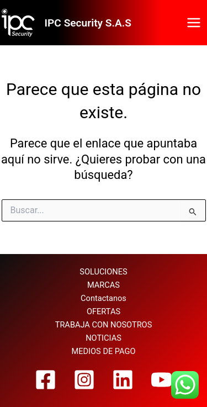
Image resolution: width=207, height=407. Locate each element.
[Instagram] (84, 379)
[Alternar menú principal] (194, 22)
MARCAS (103, 285)
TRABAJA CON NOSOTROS (103, 325)
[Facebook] (45, 379)
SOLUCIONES (103, 272)
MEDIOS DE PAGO (104, 351)
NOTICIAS (103, 338)
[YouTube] (161, 379)
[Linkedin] (123, 379)
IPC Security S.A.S (88, 23)
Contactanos (103, 298)
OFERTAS (103, 311)
